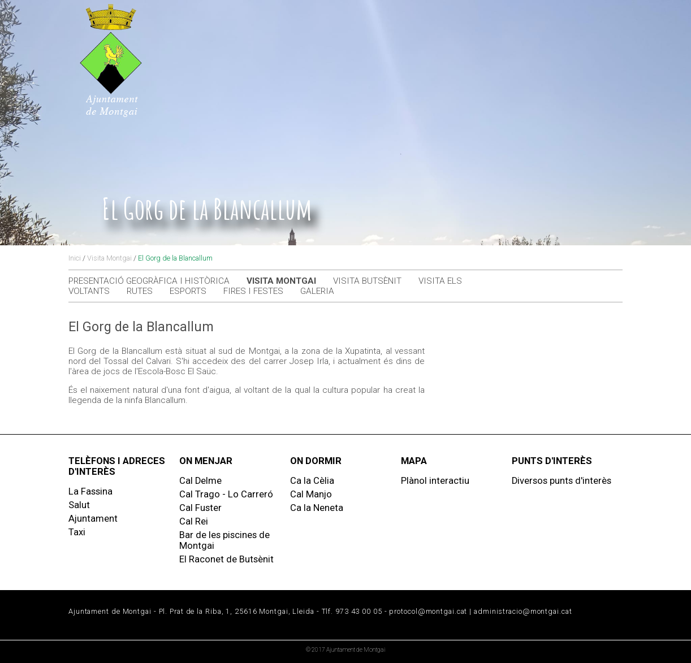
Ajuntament (93, 518)
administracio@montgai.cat (523, 611)
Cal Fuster (200, 507)
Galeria (317, 291)
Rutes (140, 291)
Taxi (76, 532)
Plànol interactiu (435, 480)
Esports (188, 291)
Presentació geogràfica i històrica (149, 281)
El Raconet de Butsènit (226, 559)
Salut (79, 505)
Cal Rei (193, 521)
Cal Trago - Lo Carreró (226, 494)
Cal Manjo (311, 494)
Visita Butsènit (367, 281)
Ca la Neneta (316, 507)
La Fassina (90, 491)
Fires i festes (253, 291)
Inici (74, 258)
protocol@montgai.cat (428, 611)
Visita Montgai (109, 258)
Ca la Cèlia (312, 480)
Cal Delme (200, 480)
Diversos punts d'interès (561, 480)
